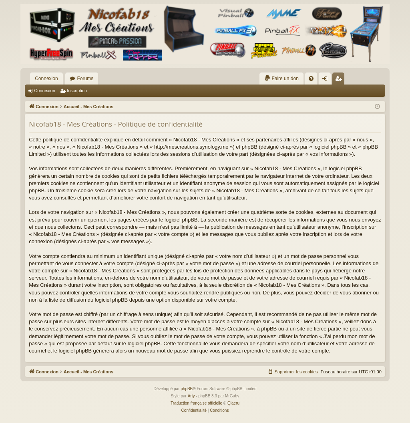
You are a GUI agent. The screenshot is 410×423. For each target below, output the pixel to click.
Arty (191, 396)
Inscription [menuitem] (340, 80)
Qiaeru (233, 403)
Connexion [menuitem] (326, 80)
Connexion (46, 78)
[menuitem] (281, 79)
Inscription (77, 90)
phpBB (187, 389)
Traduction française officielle (196, 403)
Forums (85, 78)
